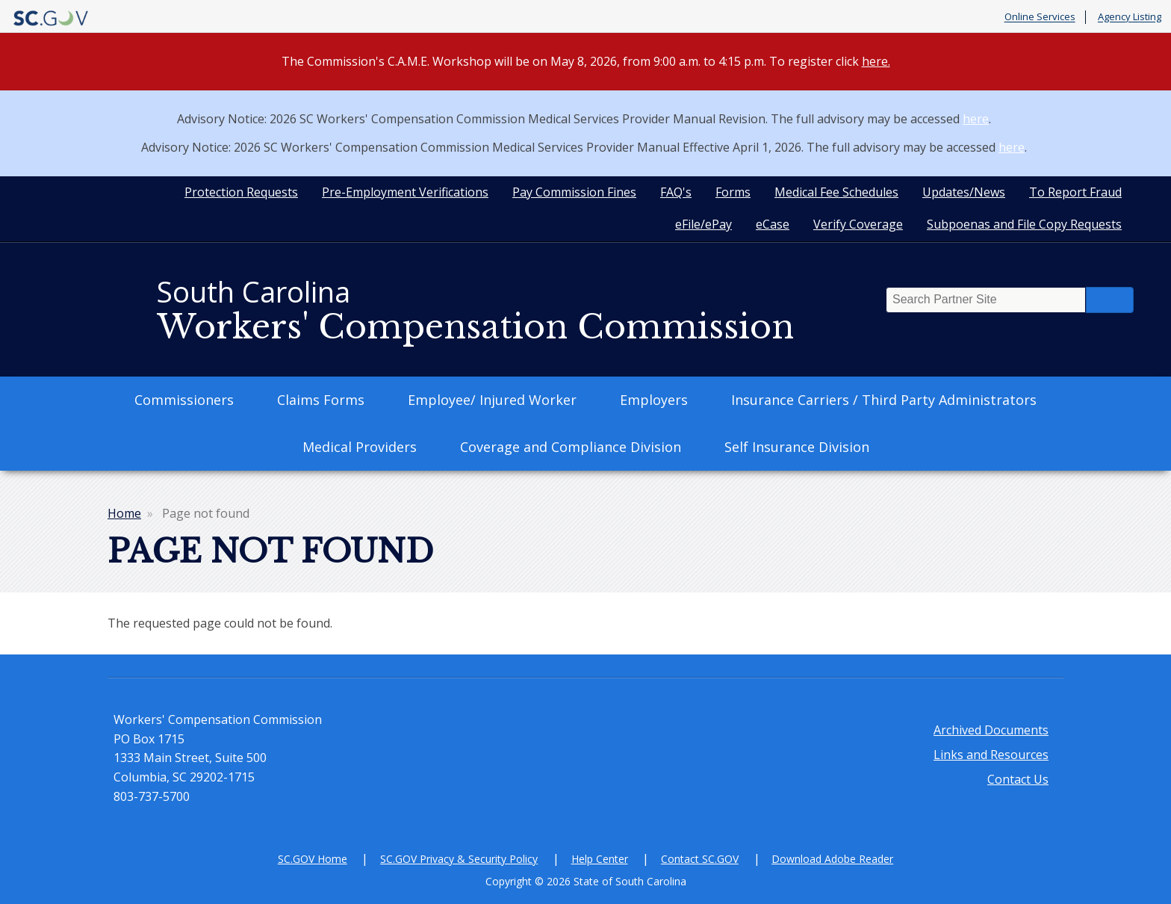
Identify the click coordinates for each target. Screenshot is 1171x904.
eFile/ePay (703, 224)
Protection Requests (241, 192)
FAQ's (676, 192)
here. (876, 61)
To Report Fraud (1075, 192)
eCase (772, 224)
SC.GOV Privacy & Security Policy (459, 859)
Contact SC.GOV (700, 859)
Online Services (1039, 17)
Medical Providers (359, 447)
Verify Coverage (858, 224)
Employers (654, 400)
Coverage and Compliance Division (570, 447)
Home (124, 513)
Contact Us (1018, 779)
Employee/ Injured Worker (492, 400)
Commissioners (184, 400)
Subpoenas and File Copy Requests (1024, 224)
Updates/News (963, 192)
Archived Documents (991, 730)
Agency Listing (1129, 17)
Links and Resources (991, 754)
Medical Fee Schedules (836, 192)
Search (1110, 300)
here (976, 119)
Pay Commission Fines (574, 192)
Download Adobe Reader (832, 859)
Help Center (599, 859)
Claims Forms (320, 400)
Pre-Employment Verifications (405, 192)
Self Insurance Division (796, 447)
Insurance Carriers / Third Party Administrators (884, 400)
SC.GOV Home (312, 859)
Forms (733, 192)
